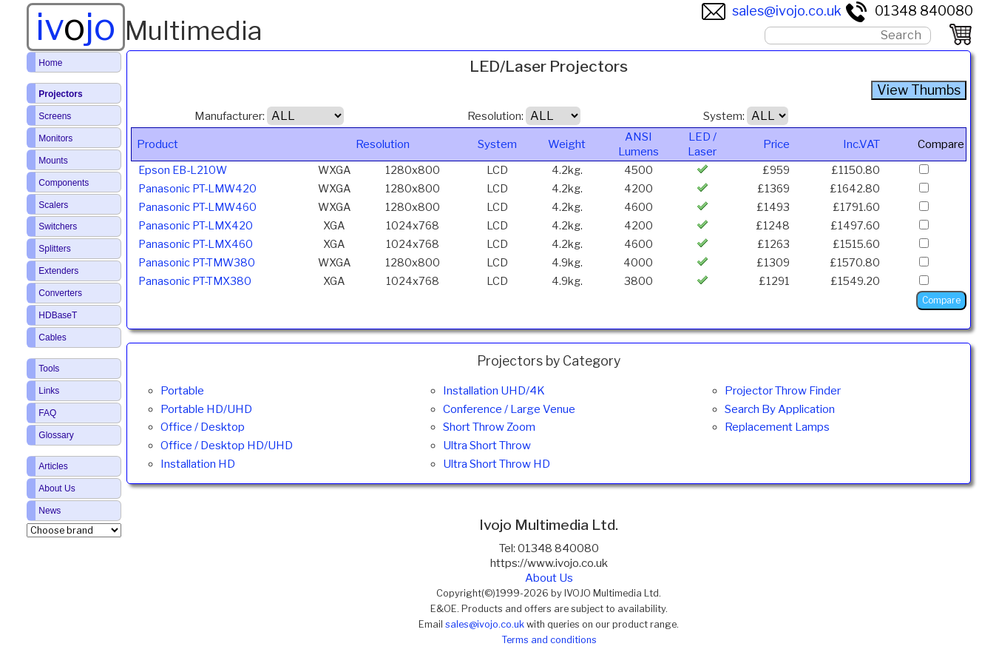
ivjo (75, 26)
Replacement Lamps (777, 427)
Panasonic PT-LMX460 (195, 244)
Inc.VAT (861, 144)
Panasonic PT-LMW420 (197, 188)
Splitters (54, 248)
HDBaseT (57, 315)
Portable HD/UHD (206, 409)
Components (63, 183)
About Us (549, 578)
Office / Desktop (202, 427)
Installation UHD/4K (494, 390)
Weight (567, 144)
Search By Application (780, 409)
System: (724, 116)
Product (157, 144)
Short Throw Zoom (489, 427)
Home (50, 63)
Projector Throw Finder (783, 390)
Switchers (57, 226)
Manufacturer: (229, 116)
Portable (182, 390)
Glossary (55, 435)
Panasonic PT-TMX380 (194, 281)
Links (48, 391)
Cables (52, 337)
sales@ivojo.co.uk (771, 11)
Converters (60, 293)
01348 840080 (908, 11)
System (497, 144)
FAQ (47, 413)
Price (776, 144)
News (49, 510)
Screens (54, 116)
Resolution (383, 144)
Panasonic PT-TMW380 (196, 262)
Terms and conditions (549, 639)
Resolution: (495, 116)
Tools (48, 368)
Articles (52, 466)
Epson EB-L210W (182, 170)
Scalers (53, 205)
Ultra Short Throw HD (496, 464)
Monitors (55, 138)
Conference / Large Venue (509, 409)
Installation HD (197, 464)
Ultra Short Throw (487, 445)
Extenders (58, 271)
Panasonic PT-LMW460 (197, 207)
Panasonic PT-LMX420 (195, 225)
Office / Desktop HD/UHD (226, 445)
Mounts (52, 160)
